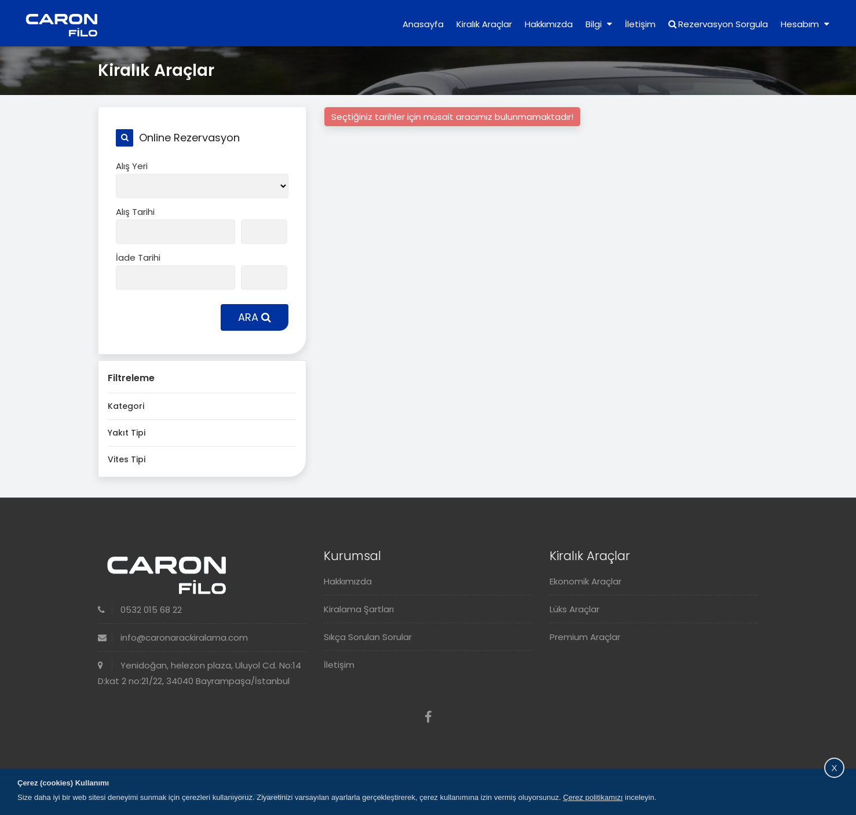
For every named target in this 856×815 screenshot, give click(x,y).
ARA (254, 317)
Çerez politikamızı (593, 797)
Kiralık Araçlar (484, 24)
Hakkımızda (549, 24)
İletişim (640, 24)
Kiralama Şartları (359, 609)
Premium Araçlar (585, 637)
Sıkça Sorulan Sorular (368, 637)
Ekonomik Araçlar (585, 581)
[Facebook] (428, 717)
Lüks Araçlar (574, 609)
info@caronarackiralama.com (173, 637)
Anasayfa (423, 24)
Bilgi (599, 24)
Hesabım (805, 24)
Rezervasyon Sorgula (718, 24)
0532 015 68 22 (140, 610)
